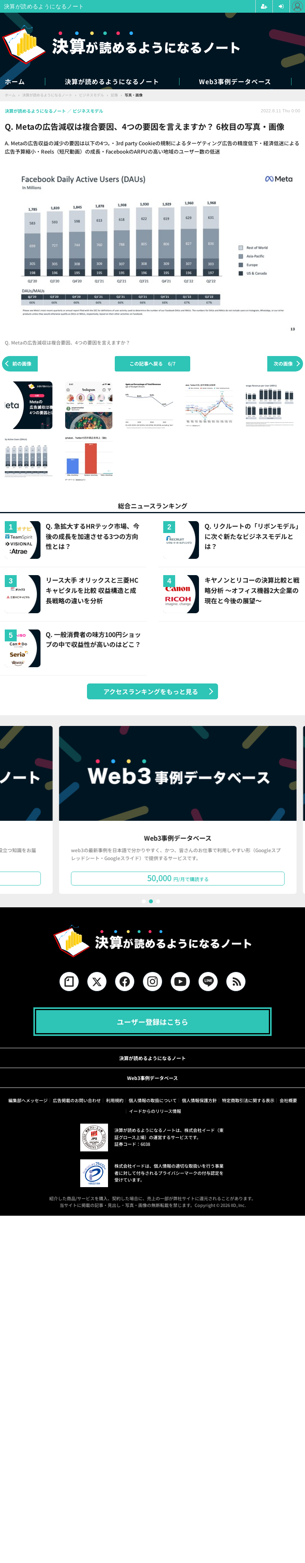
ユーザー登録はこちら (152, 1021)
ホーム (15, 81)
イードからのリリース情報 (155, 1111)
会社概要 (288, 1100)
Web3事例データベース (235, 81)
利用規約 (115, 1100)
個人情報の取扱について (153, 1100)
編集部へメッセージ (28, 1100)
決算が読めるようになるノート (112, 81)
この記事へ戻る (152, 363)
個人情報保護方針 (199, 1100)
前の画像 (21, 363)
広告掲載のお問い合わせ (77, 1100)
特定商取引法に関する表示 (248, 1100)
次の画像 (283, 363)
